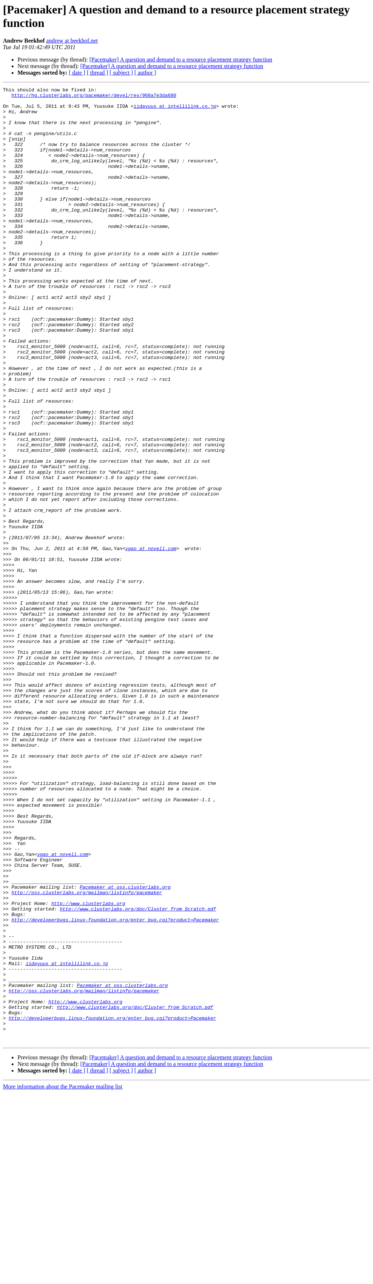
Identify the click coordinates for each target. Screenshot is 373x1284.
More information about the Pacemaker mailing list (62, 1278)
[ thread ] (97, 73)
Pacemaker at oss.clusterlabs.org (125, 1047)
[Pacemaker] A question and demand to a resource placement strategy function (180, 59)
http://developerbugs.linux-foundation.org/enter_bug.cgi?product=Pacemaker (115, 1086)
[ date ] (77, 73)
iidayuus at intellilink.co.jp (175, 110)
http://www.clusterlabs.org (88, 1067)
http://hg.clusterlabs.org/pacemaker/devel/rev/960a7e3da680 (93, 97)
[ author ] (145, 73)
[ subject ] (121, 73)
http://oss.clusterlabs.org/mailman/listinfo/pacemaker (86, 1054)
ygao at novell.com (150, 641)
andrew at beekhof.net (72, 40)
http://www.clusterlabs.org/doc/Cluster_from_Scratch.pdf (138, 1073)
